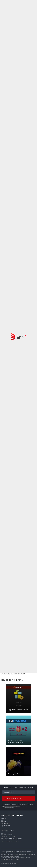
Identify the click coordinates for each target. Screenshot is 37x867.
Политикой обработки (8, 807)
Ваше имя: (4, 636)
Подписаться (11, 798)
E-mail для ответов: (7, 640)
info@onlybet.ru (5, 863)
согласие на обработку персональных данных (18, 805)
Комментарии (6, 633)
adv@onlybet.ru (14, 863)
